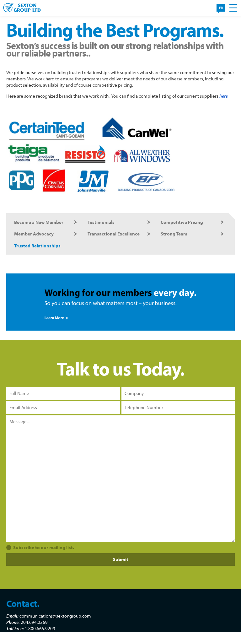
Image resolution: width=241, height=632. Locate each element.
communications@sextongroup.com (55, 616)
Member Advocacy (34, 234)
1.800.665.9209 (40, 628)
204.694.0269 (34, 622)
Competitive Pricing (182, 222)
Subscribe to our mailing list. (43, 547)
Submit (120, 559)
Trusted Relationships (37, 246)
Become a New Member (38, 222)
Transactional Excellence (114, 234)
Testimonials (101, 222)
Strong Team (174, 234)
